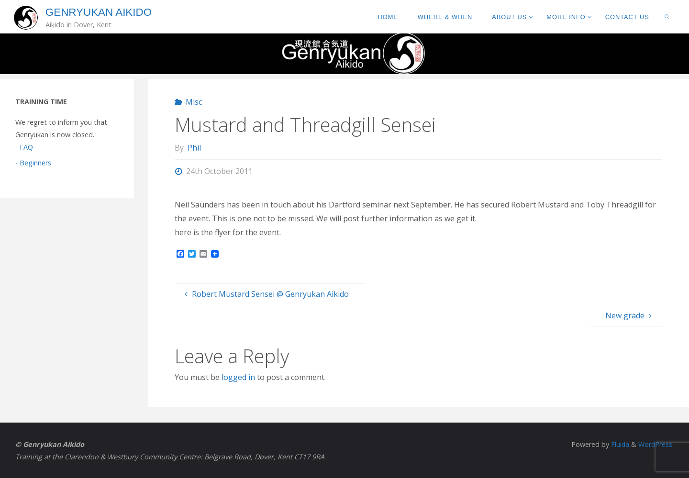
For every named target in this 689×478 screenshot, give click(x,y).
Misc (194, 102)
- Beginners (33, 162)
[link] (667, 16)
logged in (238, 377)
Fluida (618, 444)
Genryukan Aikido (98, 12)
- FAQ (24, 147)
